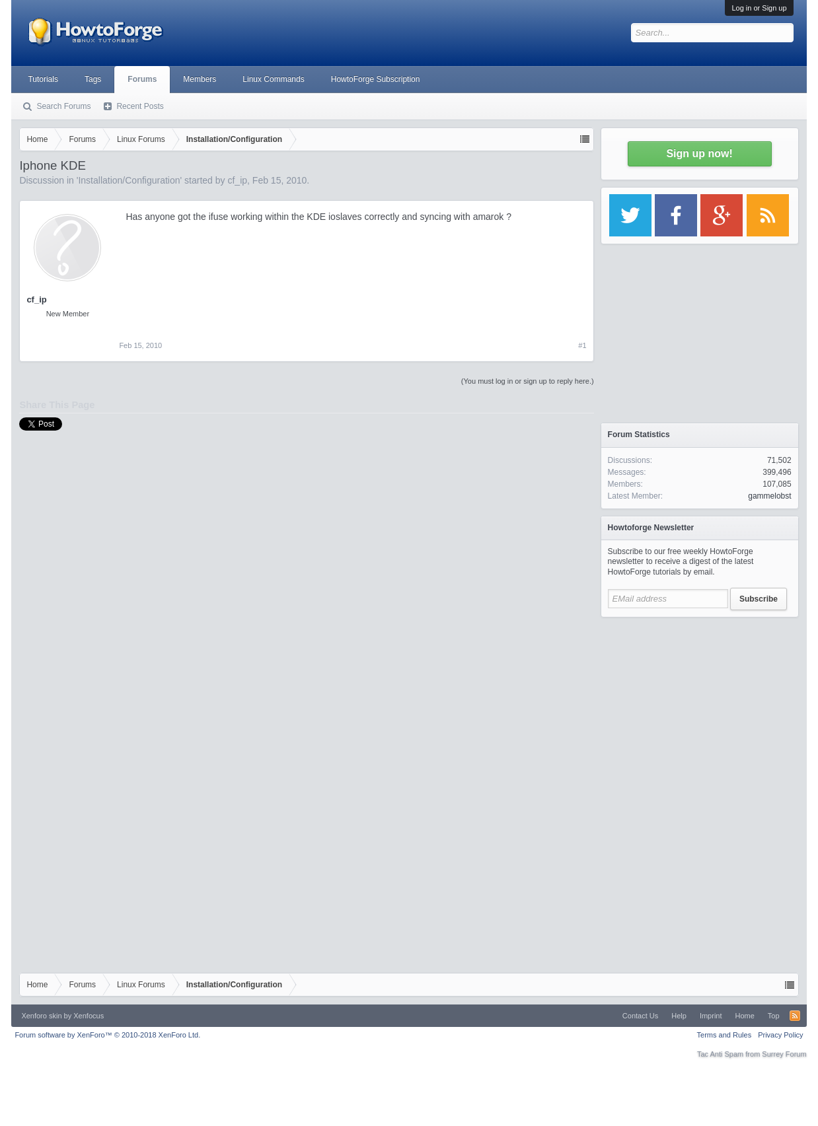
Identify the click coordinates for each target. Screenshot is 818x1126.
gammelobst (769, 496)
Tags (93, 79)
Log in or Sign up (758, 8)
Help (679, 1016)
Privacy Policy (780, 1035)
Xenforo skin (41, 1016)
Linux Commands (273, 79)
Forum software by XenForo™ (107, 1035)
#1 (582, 345)
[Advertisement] (700, 706)
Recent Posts (139, 106)
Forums (142, 79)
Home (745, 1016)
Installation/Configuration (129, 180)
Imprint (711, 1016)
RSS (795, 1015)
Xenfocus (88, 1016)
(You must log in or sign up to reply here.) (527, 381)
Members (199, 79)
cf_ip (237, 180)
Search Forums (63, 106)
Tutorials (43, 79)
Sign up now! (699, 153)
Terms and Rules (724, 1035)
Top (774, 1016)
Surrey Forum (784, 1054)
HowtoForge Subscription (375, 79)
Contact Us (640, 1016)
